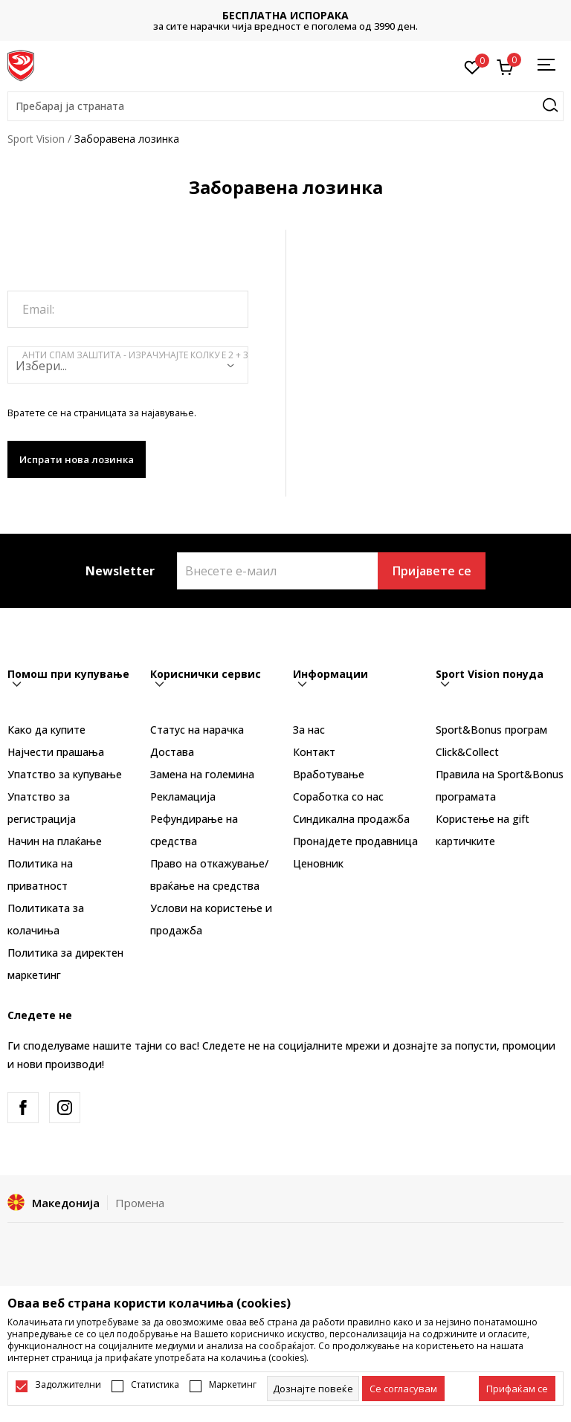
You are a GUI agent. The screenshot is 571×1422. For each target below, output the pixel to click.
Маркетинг (233, 1384)
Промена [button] (139, 1202)
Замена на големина (202, 774)
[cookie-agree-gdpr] (403, 1388)
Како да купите (46, 730)
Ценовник (318, 863)
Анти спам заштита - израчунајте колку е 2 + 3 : (135, 361)
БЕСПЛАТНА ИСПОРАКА (285, 15)
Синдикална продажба (351, 819)
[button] (285, 106)
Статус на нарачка (197, 730)
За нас (309, 730)
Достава (172, 752)
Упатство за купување (64, 774)
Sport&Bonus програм (491, 730)
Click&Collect (467, 752)
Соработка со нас (338, 796)
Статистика (155, 1384)
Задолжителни (68, 1384)
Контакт (314, 752)
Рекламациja (183, 796)
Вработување (328, 774)
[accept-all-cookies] (517, 1388)
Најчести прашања (55, 752)
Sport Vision (36, 139)
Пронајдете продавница (355, 841)
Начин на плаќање (54, 841)
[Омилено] (472, 66)
